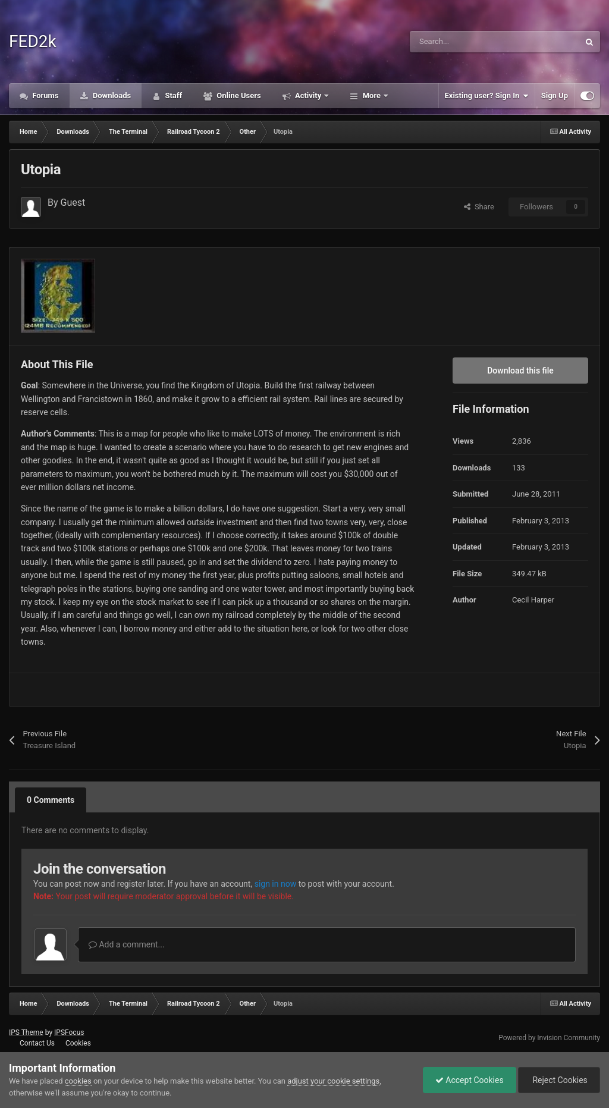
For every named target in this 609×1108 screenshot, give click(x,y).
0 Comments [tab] (50, 800)
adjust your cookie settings (333, 1080)
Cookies (78, 1043)
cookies (78, 1080)
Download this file (520, 370)
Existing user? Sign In (487, 95)
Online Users (238, 95)
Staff (172, 95)
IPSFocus (69, 1032)
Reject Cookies (559, 1080)
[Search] (469, 41)
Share (479, 206)
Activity (308, 95)
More (371, 95)
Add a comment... (127, 944)
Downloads (111, 95)
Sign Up (554, 95)
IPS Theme (26, 1032)
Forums (44, 95)
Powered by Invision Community (549, 1038)
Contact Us (37, 1043)
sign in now (276, 884)
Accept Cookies (469, 1080)
